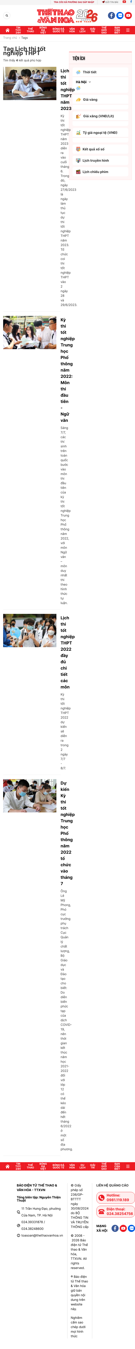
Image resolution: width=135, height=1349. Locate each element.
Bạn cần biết (117, 30)
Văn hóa (72, 30)
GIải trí (92, 30)
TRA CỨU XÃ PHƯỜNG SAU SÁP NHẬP (74, 2)
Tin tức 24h (18, 30)
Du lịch (82, 30)
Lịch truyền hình (92, 160)
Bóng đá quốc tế (58, 30)
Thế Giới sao (104, 30)
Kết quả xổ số (90, 149)
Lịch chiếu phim (92, 172)
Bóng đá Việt (43, 30)
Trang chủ (10, 37)
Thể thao (30, 30)
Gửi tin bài (110, 2)
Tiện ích (79, 58)
